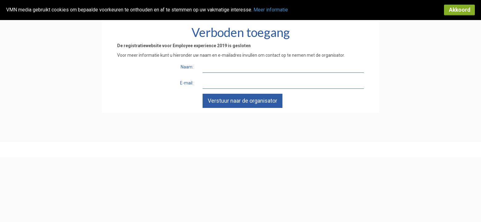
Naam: (187, 66)
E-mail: (186, 82)
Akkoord (459, 10)
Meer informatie (270, 10)
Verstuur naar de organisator (242, 100)
